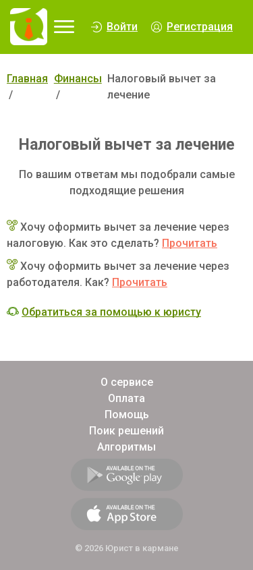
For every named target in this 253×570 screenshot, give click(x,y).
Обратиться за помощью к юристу (111, 312)
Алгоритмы (126, 446)
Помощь (127, 414)
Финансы (78, 78)
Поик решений (126, 430)
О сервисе (127, 382)
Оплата (126, 398)
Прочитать (189, 243)
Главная (27, 78)
